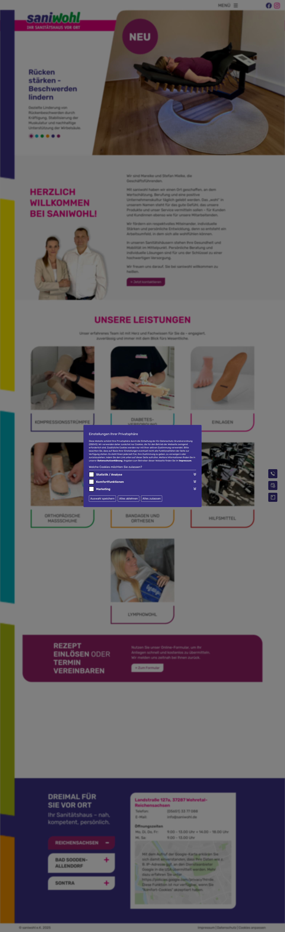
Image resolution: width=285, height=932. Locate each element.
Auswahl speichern (102, 498)
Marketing (103, 489)
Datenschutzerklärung (110, 460)
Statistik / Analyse (109, 474)
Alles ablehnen (128, 498)
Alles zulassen (151, 498)
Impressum (185, 460)
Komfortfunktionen (110, 482)
